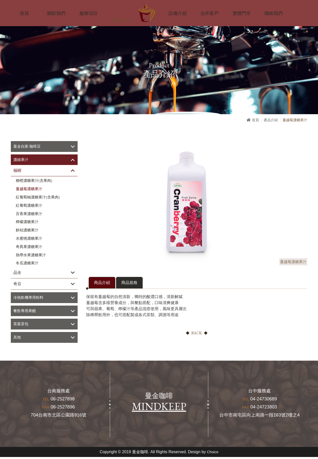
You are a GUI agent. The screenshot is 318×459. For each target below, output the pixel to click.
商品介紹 (102, 282)
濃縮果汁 (21, 160)
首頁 (255, 120)
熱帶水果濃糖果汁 (31, 255)
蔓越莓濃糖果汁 (29, 189)
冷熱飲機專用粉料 (29, 298)
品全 (17, 273)
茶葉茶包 (21, 325)
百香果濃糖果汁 (29, 214)
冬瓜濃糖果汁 (27, 263)
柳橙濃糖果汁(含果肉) (34, 181)
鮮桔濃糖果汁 (27, 230)
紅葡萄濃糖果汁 (29, 205)
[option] (186, 201)
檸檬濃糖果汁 (27, 222)
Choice (212, 454)
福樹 (17, 171)
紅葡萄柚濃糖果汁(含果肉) (38, 197)
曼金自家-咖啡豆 (27, 146)
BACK (196, 333)
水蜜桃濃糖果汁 (29, 239)
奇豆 (17, 284)
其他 (17, 339)
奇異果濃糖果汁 (29, 247)
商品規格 (129, 282)
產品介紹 (271, 120)
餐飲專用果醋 (25, 312)
